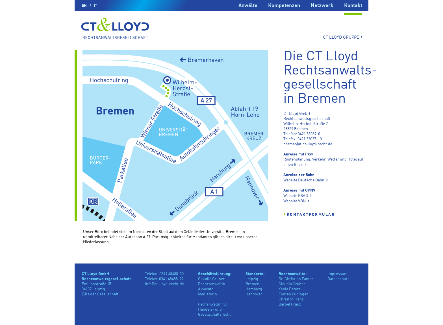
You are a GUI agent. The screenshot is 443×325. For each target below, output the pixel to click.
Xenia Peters (290, 289)
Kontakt (353, 5)
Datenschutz (338, 279)
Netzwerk (322, 5)
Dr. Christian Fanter (296, 279)
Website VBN (294, 201)
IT (95, 6)
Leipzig (252, 279)
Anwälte (247, 5)
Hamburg (254, 289)
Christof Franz (291, 299)
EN (84, 6)
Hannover (254, 294)
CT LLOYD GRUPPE (343, 37)
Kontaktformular (311, 215)
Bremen (252, 284)
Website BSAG (295, 196)
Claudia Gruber (292, 284)
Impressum (337, 274)
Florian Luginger (293, 294)
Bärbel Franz (290, 304)
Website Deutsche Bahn (303, 180)
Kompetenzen (284, 5)
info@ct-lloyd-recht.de (164, 284)
